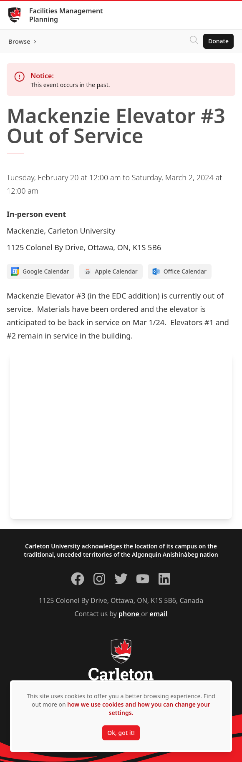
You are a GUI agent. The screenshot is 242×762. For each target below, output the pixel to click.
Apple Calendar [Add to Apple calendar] (110, 271)
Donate (218, 41)
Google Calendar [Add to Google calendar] (40, 271)
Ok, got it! (120, 733)
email (158, 613)
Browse (19, 41)
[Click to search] (194, 41)
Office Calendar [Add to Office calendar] (179, 271)
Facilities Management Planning (66, 15)
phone (129, 613)
